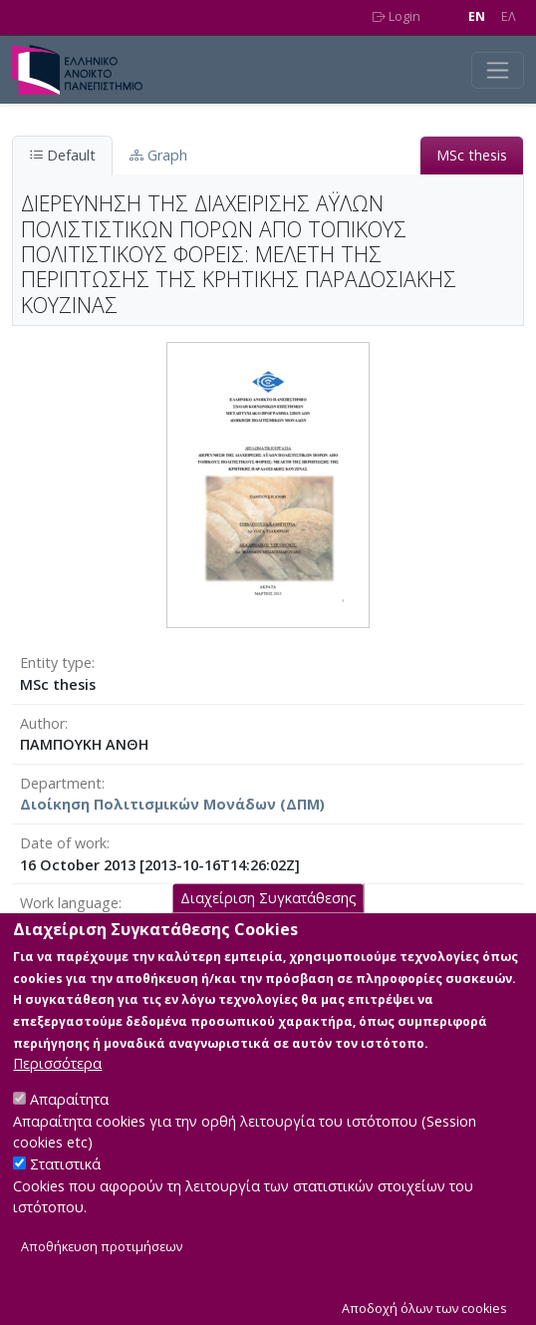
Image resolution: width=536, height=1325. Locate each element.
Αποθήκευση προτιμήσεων (101, 1269)
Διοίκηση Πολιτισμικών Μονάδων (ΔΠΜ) (172, 804)
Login (396, 16)
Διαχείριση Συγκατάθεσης (268, 920)
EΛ (508, 16)
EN (476, 16)
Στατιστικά (65, 1186)
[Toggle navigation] (497, 70)
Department (61, 783)
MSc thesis (471, 155)
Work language (69, 902)
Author (42, 723)
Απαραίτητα (69, 1122)
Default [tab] (62, 155)
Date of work (63, 842)
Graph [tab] (158, 155)
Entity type (56, 662)
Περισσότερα (57, 1086)
